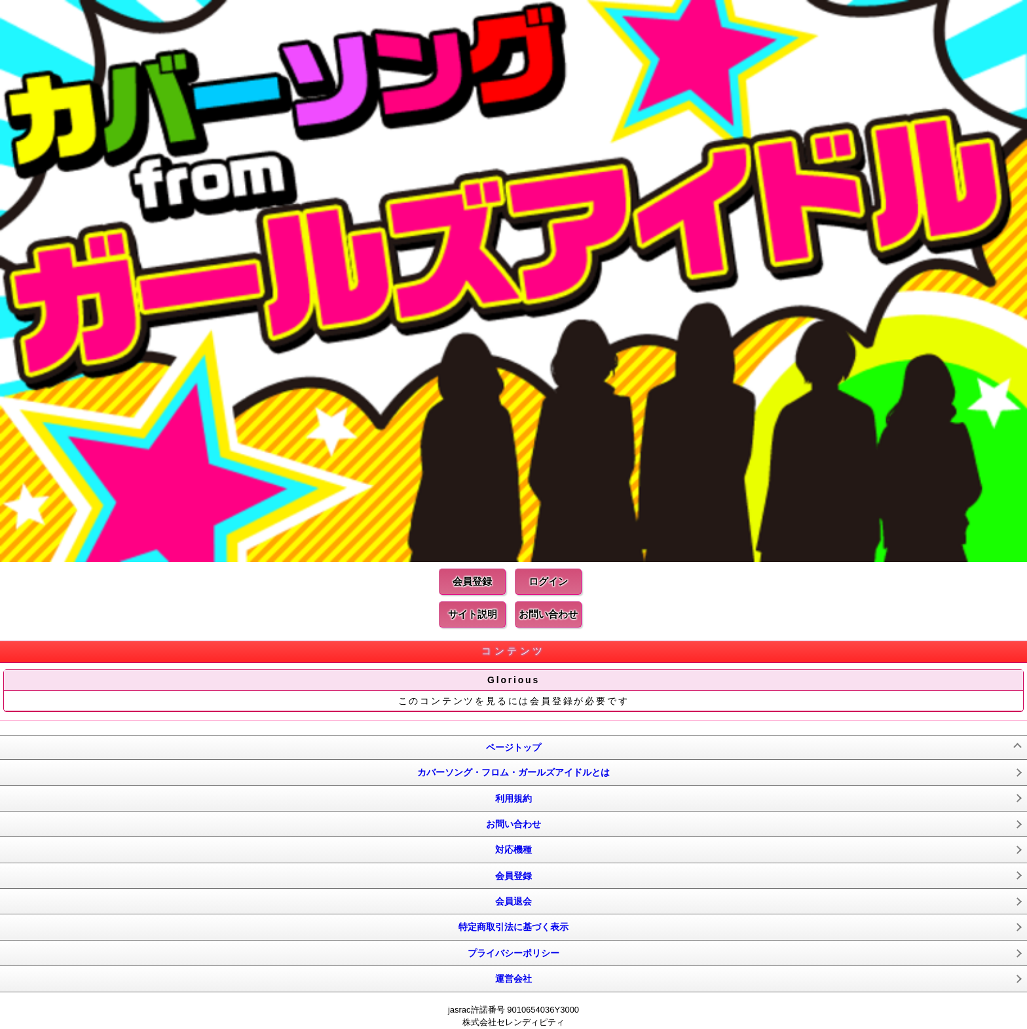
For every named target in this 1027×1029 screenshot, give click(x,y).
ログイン (548, 581)
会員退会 (513, 901)
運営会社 (513, 978)
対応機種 (513, 849)
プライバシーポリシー (513, 953)
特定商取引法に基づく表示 (513, 927)
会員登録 (472, 581)
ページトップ (513, 747)
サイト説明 (472, 614)
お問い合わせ (548, 614)
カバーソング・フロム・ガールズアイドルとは (513, 772)
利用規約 (513, 798)
